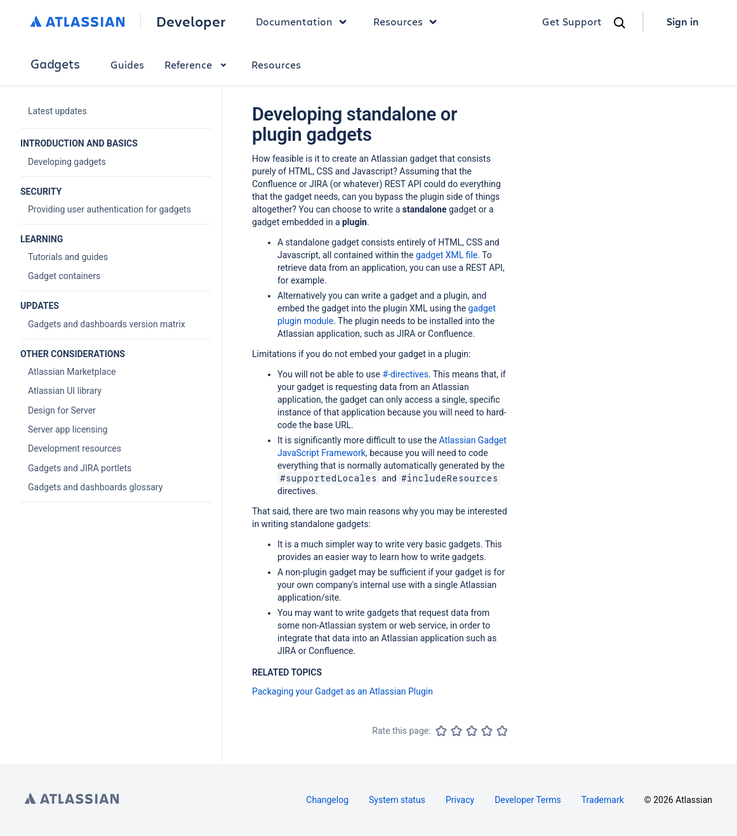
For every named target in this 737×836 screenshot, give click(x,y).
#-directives (405, 374)
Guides (127, 64)
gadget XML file (446, 255)
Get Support (572, 21)
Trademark (602, 800)
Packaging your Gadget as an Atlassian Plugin (342, 691)
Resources (276, 64)
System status (397, 800)
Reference (197, 64)
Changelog (327, 800)
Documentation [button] (304, 21)
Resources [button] (408, 21)
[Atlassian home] (77, 21)
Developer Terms (528, 800)
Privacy (460, 800)
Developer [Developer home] (190, 21)
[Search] (619, 22)
